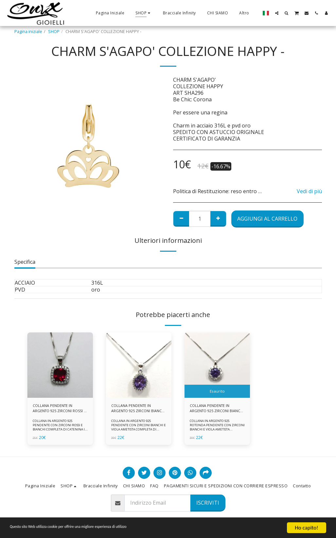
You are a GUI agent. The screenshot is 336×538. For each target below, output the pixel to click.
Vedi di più (309, 191)
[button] (276, 13)
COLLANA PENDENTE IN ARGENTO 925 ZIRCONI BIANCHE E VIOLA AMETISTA (137, 409)
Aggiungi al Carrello (267, 218)
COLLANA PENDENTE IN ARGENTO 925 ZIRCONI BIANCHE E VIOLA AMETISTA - (216, 409)
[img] (60, 365)
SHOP (54, 31)
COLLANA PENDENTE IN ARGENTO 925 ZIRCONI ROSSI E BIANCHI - (55, 409)
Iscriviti (207, 502)
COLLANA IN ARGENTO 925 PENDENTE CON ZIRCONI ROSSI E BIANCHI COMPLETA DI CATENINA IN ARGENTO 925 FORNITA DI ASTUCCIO (59, 431)
